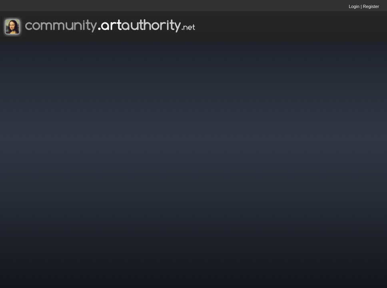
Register (371, 6)
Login (354, 6)
